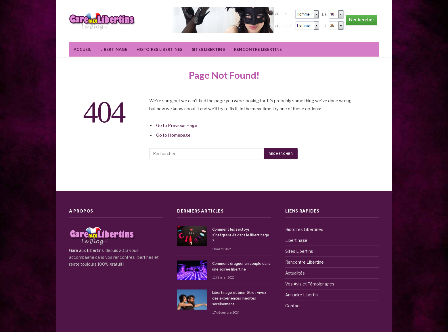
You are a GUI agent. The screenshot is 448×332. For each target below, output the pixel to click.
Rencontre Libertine (258, 49)
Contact (293, 305)
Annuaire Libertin (301, 294)
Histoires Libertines (160, 49)
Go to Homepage (173, 135)
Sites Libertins (208, 49)
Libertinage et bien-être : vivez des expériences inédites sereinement (239, 298)
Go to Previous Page (176, 125)
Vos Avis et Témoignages (309, 283)
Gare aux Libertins (86, 250)
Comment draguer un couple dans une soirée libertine (241, 267)
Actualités (295, 273)
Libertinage (113, 49)
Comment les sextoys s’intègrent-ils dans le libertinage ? (240, 235)
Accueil (82, 49)
